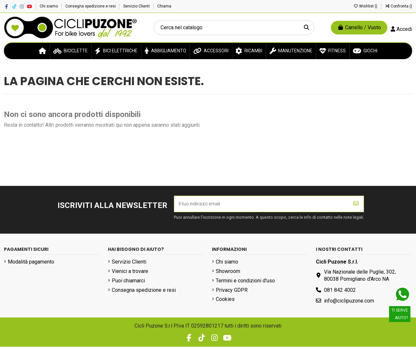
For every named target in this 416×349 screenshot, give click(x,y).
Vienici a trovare (130, 273)
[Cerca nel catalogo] (306, 27)
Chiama (164, 6)
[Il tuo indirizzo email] (261, 205)
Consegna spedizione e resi (91, 6)
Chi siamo (49, 6)
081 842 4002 (340, 292)
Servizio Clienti (137, 6)
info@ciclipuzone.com (349, 303)
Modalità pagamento (31, 264)
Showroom (228, 273)
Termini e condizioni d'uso (245, 282)
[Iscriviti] (356, 205)
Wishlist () (365, 6)
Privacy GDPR (232, 292)
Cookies (225, 301)
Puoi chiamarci (128, 282)
